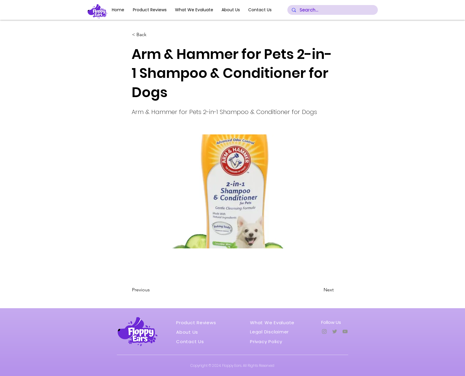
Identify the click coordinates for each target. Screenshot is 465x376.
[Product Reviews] (198, 322)
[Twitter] (335, 331)
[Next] (319, 290)
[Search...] (332, 10)
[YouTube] (345, 331)
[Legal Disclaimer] (273, 331)
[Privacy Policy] (269, 341)
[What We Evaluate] (274, 322)
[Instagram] (324, 331)
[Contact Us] (192, 341)
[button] (151, 35)
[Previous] (151, 290)
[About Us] (189, 332)
